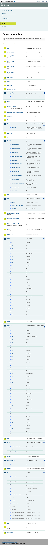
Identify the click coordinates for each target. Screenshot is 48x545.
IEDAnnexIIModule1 (13, 213)
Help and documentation (7, 10)
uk (12, 317)
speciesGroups (15, 451)
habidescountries (16, 167)
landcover (10, 234)
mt (12, 294)
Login (37, 1)
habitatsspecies (15, 187)
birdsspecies (14, 160)
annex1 (13, 202)
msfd (8, 442)
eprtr (8, 101)
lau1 (8, 238)
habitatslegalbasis (16, 171)
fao (8, 120)
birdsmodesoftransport (17, 156)
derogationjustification (17, 163)
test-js (13, 497)
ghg (8, 137)
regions (13, 449)
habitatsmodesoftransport (18, 183)
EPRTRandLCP (11, 106)
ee (12, 262)
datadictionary (11, 89)
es (12, 268)
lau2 (8, 321)
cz (12, 253)
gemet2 (9, 133)
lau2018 (9, 325)
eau (12, 484)
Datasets (4, 13)
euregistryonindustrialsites (15, 112)
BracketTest (14, 479)
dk (12, 259)
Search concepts (19, 44)
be (12, 245)
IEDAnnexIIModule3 (13, 218)
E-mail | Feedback (6, 540)
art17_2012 (10, 66)
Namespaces (5, 28)
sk (12, 314)
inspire (9, 229)
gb (12, 373)
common (9, 85)
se (12, 308)
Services (4, 26)
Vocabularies (5, 23)
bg (12, 248)
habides (9, 141)
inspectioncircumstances (17, 205)
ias (8, 194)
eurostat (9, 116)
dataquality (10, 93)
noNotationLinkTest (16, 494)
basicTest (14, 476)
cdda (8, 81)
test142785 (14, 500)
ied (8, 198)
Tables (3, 15)
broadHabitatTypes (16, 446)
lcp (8, 438)
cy (12, 251)
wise (8, 527)
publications (10, 460)
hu (12, 276)
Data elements (5, 18)
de (12, 256)
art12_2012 (10, 52)
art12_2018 (10, 56)
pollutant (14, 208)
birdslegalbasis (15, 144)
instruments (14, 190)
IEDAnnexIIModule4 (13, 224)
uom (8, 523)
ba (12, 336)
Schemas (4, 21)
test (8, 472)
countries (14, 127)
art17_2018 (10, 72)
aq (8, 48)
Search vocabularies (8, 44)
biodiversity (10, 77)
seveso (9, 468)
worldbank (10, 532)
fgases (9, 123)
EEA (8, 1)
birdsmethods (15, 152)
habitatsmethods (15, 179)
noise (9, 456)
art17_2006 (10, 61)
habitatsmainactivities (17, 175)
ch (12, 345)
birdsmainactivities (16, 148)
